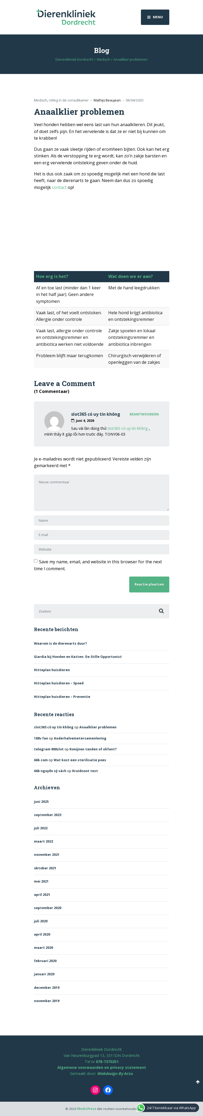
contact (59, 187)
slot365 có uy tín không (95, 414)
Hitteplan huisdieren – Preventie (62, 696)
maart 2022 (43, 841)
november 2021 (46, 854)
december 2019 (46, 987)
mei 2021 (41, 881)
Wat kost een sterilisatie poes (80, 760)
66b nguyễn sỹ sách (50, 771)
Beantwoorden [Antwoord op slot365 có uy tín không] (144, 414)
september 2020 (47, 908)
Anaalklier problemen (97, 727)
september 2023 (47, 815)
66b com (41, 760)
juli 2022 (40, 828)
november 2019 (46, 1001)
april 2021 (42, 894)
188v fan (41, 738)
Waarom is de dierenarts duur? (60, 643)
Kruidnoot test (85, 771)
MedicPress (86, 1109)
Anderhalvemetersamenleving (80, 738)
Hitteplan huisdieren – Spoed (59, 683)
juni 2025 (41, 801)
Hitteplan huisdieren (52, 670)
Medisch (40, 100)
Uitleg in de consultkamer (69, 100)
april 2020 (42, 934)
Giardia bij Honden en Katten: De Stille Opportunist (78, 656)
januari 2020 (44, 974)
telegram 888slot (49, 749)
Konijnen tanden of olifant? (93, 749)
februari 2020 (45, 961)
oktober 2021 (45, 868)
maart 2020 (43, 947)
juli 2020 (40, 921)
